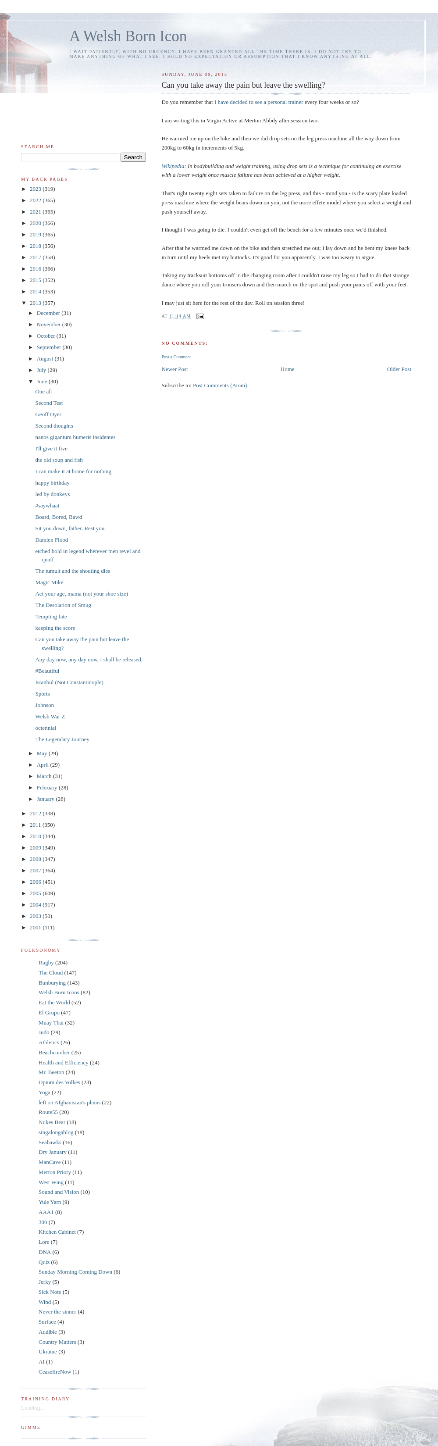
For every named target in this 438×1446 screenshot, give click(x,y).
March (45, 776)
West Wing (51, 1182)
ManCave (50, 1162)
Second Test (49, 403)
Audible (48, 1331)
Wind (45, 1302)
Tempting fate (51, 616)
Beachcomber (54, 1052)
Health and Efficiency (64, 1062)
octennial (45, 728)
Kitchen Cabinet (57, 1231)
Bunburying (52, 982)
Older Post (399, 369)
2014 (36, 291)
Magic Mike (49, 582)
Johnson (44, 705)
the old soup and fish (58, 460)
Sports (42, 693)
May (43, 753)
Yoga (44, 1092)
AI (42, 1361)
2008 (36, 859)
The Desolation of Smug (63, 605)
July (42, 370)
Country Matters (57, 1342)
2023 (36, 189)
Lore (44, 1242)
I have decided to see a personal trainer (258, 102)
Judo (44, 1032)
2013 (36, 303)
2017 (36, 257)
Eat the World (54, 1002)
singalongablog (56, 1132)
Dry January (53, 1152)
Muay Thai (51, 1022)
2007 (36, 870)
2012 (36, 813)
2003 (36, 916)
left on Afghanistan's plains (69, 1102)
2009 (36, 847)
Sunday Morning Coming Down (75, 1271)
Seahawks (50, 1142)
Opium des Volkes (59, 1082)
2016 (36, 268)
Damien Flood (51, 539)
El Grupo (49, 1012)
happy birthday (52, 482)
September (50, 347)
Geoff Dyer (48, 414)
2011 (36, 824)
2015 (36, 280)
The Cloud (51, 972)
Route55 (48, 1112)
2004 (36, 904)
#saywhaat (47, 505)
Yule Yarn (50, 1202)
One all (43, 391)
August (46, 358)
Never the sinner (57, 1311)
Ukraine (48, 1351)
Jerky (45, 1281)
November (49, 324)
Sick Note (50, 1292)
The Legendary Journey (62, 739)
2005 (36, 893)
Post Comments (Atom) (220, 385)
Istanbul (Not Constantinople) (69, 682)
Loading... (32, 1407)
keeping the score (55, 628)
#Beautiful (47, 671)
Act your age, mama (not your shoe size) (81, 593)
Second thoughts (54, 425)
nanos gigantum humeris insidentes (75, 437)
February (48, 787)
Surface (47, 1321)
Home (288, 369)
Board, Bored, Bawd (58, 517)
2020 (36, 223)
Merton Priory (55, 1172)
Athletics (49, 1042)
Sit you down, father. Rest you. (70, 528)
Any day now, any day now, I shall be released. (88, 659)
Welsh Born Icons (59, 992)
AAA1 (46, 1212)
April (43, 764)
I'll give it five (51, 448)
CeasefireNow (55, 1371)
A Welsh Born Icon (128, 36)
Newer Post (174, 369)
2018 (36, 246)
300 (43, 1222)
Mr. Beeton (51, 1072)
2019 (36, 234)
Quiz (44, 1262)
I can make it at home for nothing (73, 471)
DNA (45, 1252)
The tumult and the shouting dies (72, 571)
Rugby (46, 962)
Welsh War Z (50, 716)
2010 (36, 836)
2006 (36, 881)
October (47, 335)
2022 (36, 200)
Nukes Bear (52, 1122)
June (43, 381)
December (49, 313)
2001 (36, 927)
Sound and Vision (59, 1192)
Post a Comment (176, 356)
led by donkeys (52, 494)
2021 (36, 211)
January (46, 799)
